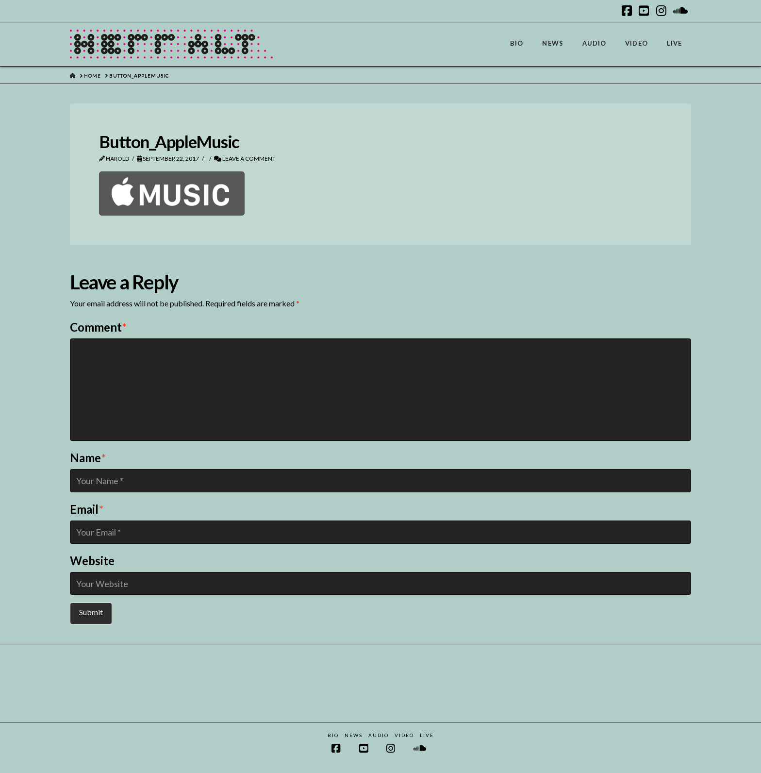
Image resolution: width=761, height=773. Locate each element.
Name (88, 458)
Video (404, 735)
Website (92, 561)
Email (86, 509)
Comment (98, 327)
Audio (378, 735)
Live (427, 735)
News (354, 735)
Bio (333, 735)
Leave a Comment (245, 158)
